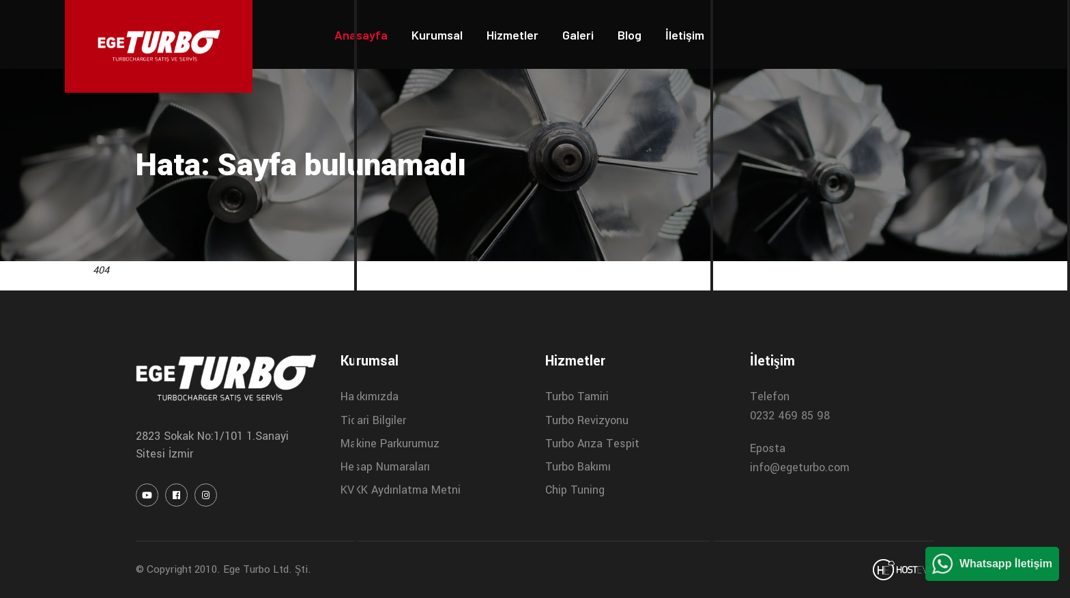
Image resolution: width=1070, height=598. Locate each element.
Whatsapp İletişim (1005, 563)
